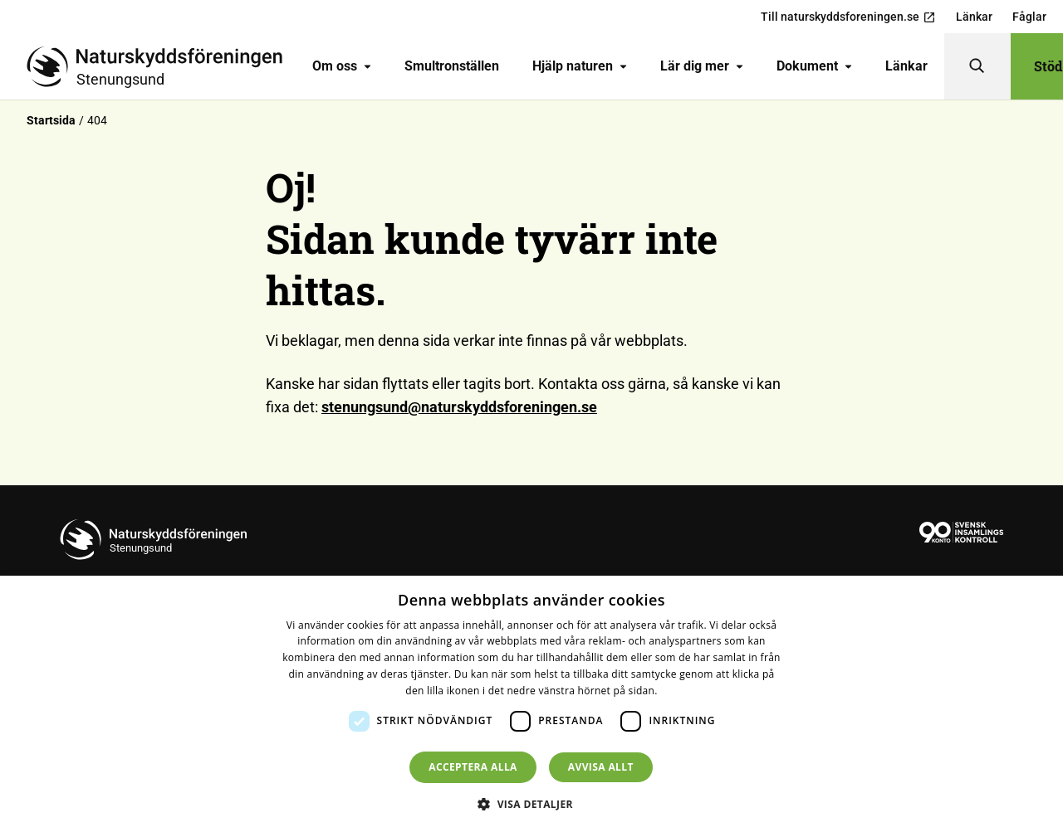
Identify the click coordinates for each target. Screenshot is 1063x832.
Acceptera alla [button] (473, 767)
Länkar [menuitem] (974, 16)
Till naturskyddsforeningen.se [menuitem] (848, 17)
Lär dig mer (701, 66)
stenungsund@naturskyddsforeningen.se (459, 407)
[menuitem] (342, 66)
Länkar (906, 66)
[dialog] (531, 704)
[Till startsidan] (161, 66)
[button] (531, 804)
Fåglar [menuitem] (1029, 16)
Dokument (814, 66)
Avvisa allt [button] (601, 767)
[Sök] (977, 66)
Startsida (51, 120)
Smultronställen (451, 66)
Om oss (341, 66)
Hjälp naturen (579, 66)
